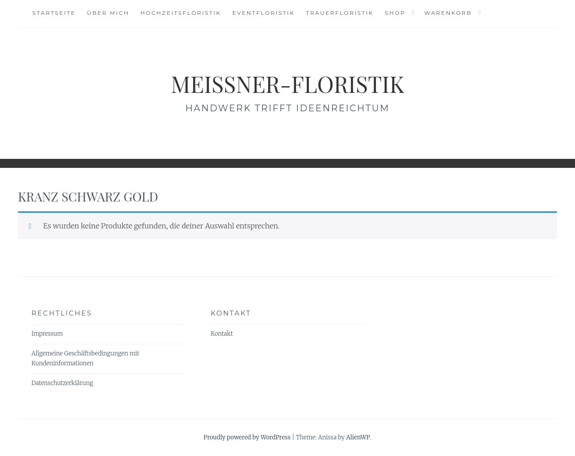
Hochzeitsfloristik (181, 12)
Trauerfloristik (340, 12)
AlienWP (358, 437)
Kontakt (222, 334)
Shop (395, 12)
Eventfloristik (263, 12)
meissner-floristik (287, 84)
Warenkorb (448, 12)
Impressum (47, 334)
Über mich (108, 12)
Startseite (54, 12)
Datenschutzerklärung (62, 383)
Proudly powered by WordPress (247, 437)
